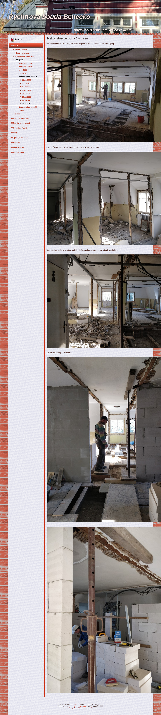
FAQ (15, 133)
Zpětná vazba (18, 147)
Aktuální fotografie (21, 118)
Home (15, 45)
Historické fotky (25, 67)
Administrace (18, 152)
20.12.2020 (26, 97)
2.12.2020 (26, 87)
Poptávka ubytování (21, 123)
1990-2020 (23, 73)
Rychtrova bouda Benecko (49, 16)
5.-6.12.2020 (27, 90)
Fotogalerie (19, 60)
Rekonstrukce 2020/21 (28, 77)
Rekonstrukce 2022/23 (28, 107)
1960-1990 (23, 70)
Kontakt (16, 142)
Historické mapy (25, 63)
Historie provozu (22, 53)
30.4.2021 (26, 104)
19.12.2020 (26, 94)
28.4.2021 (26, 100)
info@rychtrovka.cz (78, 706)
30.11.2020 (26, 80)
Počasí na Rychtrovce (22, 128)
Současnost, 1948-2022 (24, 56)
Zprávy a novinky (20, 138)
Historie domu (21, 50)
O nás (17, 114)
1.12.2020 (26, 83)
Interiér (22, 110)
